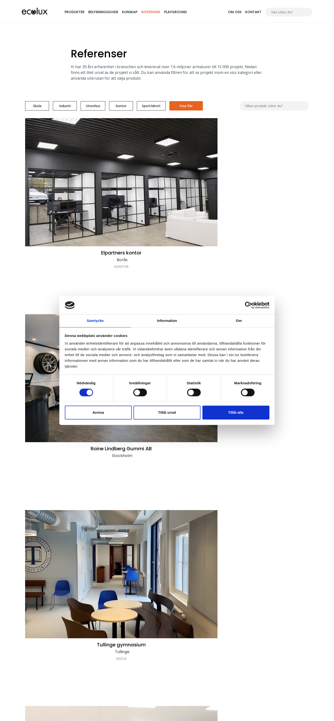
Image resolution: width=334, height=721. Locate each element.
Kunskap (137, 13)
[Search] (281, 13)
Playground (183, 13)
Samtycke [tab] (95, 321)
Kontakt (248, 13)
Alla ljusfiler (254, 614)
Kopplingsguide (258, 635)
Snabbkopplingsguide (263, 642)
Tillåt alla (236, 413)
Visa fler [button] (189, 109)
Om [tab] (239, 321)
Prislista (251, 621)
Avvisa (98, 413)
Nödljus (251, 649)
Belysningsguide (111, 13)
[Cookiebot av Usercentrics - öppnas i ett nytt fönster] (248, 304)
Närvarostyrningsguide (264, 628)
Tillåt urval (167, 413)
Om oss (229, 13)
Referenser (158, 13)
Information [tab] (167, 321)
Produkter (82, 13)
